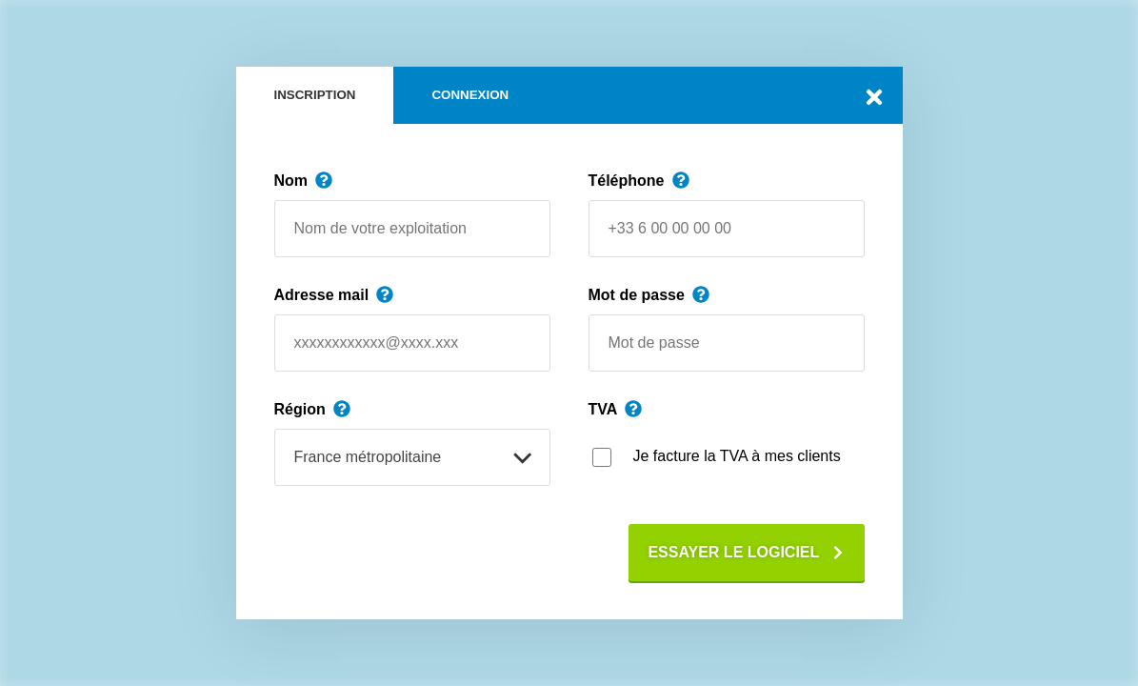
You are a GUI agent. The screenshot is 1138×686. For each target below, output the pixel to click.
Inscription (315, 95)
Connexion (470, 95)
